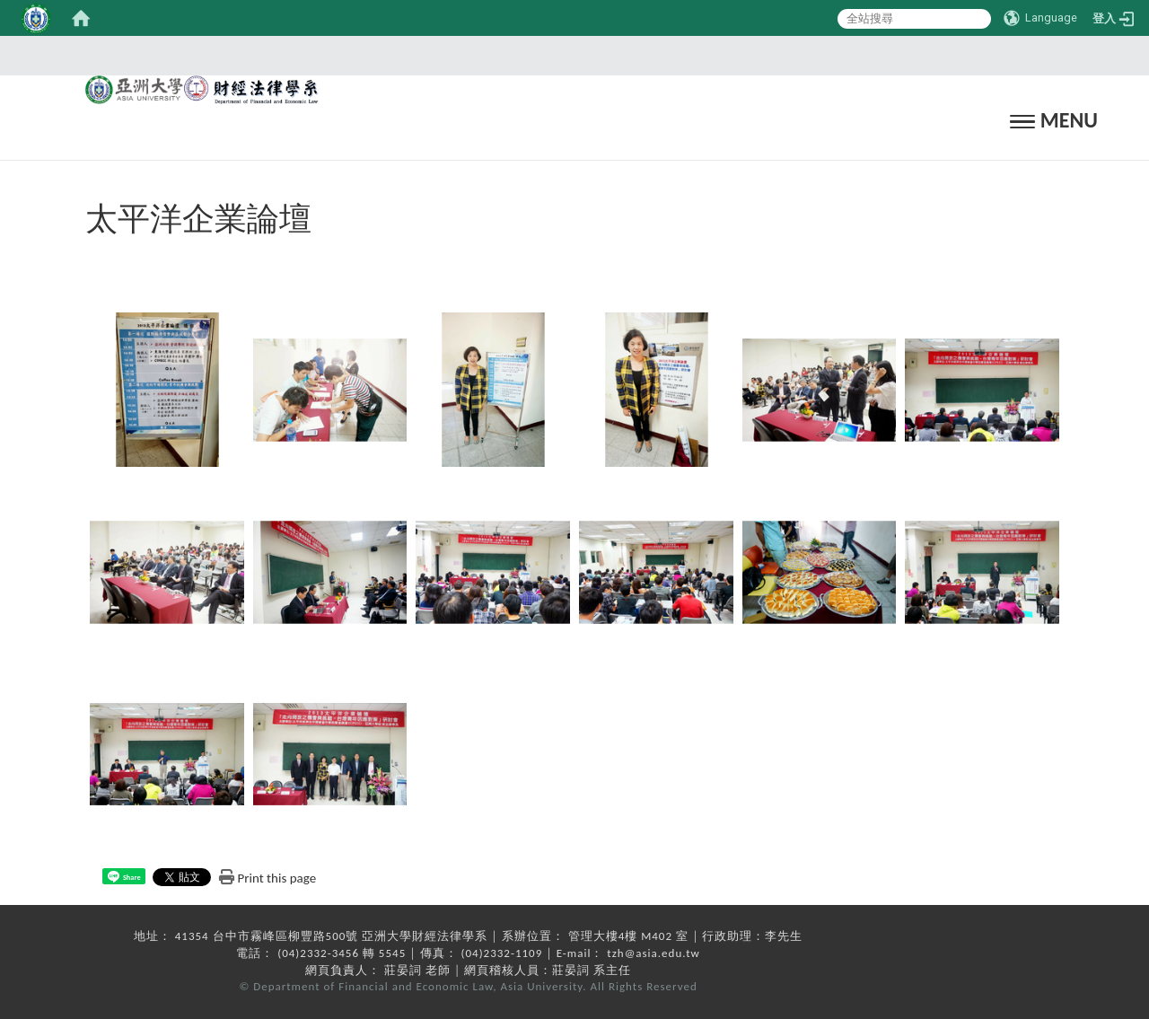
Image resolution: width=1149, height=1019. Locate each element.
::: (569, 55)
